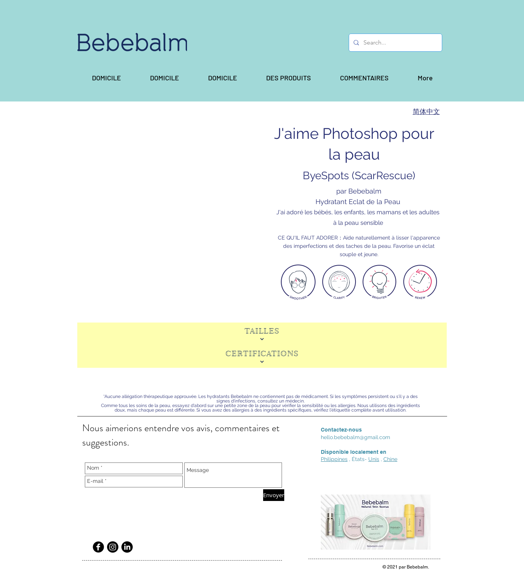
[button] (288, 77)
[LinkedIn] (127, 547)
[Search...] (394, 42)
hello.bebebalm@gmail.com (355, 437)
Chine (390, 459)
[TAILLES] (262, 334)
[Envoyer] (273, 495)
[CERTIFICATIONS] (262, 356)
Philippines (334, 459)
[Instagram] (112, 547)
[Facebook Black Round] (98, 547)
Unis (373, 459)
